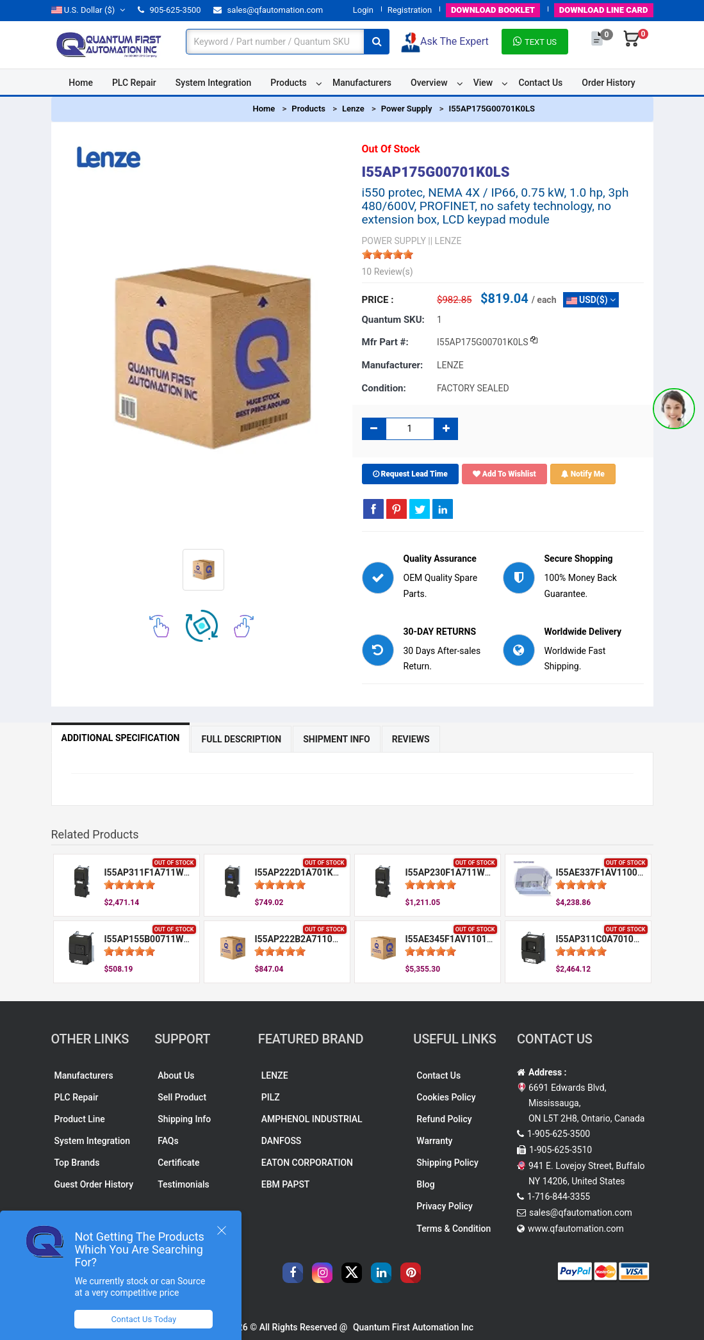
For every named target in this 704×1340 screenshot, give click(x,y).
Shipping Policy (447, 1162)
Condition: (384, 388)
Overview (429, 83)
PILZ (270, 1097)
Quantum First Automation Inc (413, 1327)
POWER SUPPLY (394, 241)
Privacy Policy (444, 1206)
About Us (176, 1075)
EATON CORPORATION (307, 1162)
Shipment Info (336, 739)
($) (88, 10)
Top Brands (77, 1162)
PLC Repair (134, 83)
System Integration (213, 83)
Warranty (434, 1141)
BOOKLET (493, 10)
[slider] (387, 254)
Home (81, 83)
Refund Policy (443, 1119)
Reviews (411, 739)
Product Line (79, 1119)
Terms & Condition (453, 1228)
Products (288, 83)
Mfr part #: (385, 342)
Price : (378, 300)
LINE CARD (603, 10)
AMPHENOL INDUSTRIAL (312, 1119)
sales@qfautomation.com (268, 10)
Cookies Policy (445, 1097)
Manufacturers (361, 83)
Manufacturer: (392, 365)
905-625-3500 (169, 10)
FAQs (168, 1141)
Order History (608, 83)
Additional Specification (120, 738)
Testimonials (183, 1184)
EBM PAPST (285, 1184)
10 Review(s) (387, 271)
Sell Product (182, 1097)
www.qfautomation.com (576, 1228)
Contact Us (540, 83)
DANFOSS (281, 1141)
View (483, 83)
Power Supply (406, 108)
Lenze (353, 108)
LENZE (274, 1075)
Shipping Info (184, 1119)
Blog (425, 1184)
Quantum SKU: (393, 319)
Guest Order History (94, 1184)
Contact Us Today (143, 1319)
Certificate (178, 1162)
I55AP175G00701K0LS (491, 108)
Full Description (241, 739)
